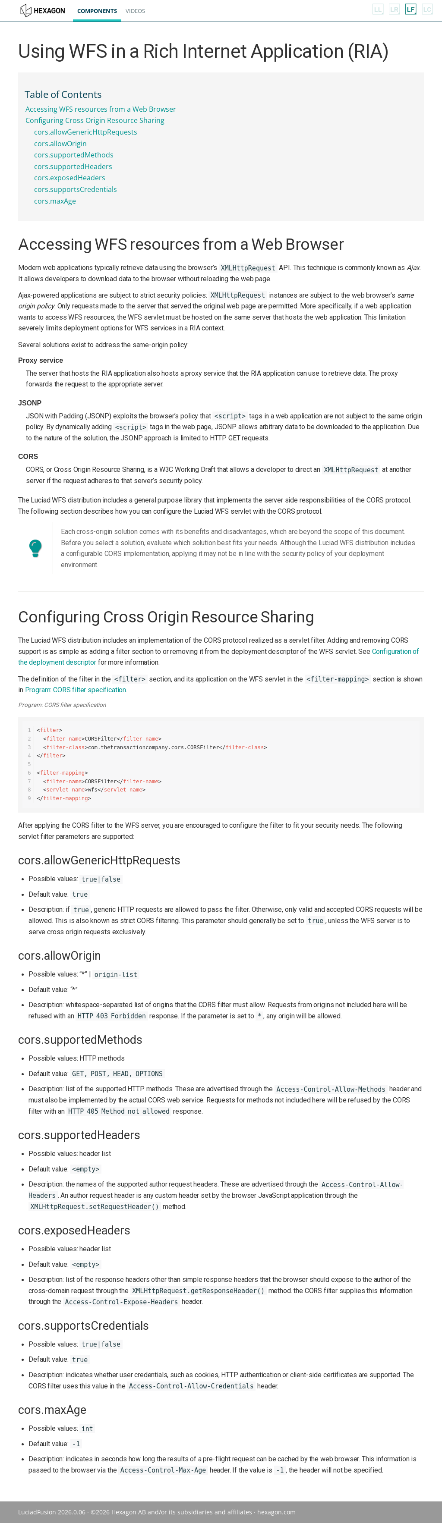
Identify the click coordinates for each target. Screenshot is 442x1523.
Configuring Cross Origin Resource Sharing (94, 120)
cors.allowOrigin (60, 143)
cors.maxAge (55, 201)
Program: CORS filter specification (75, 690)
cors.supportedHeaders (73, 166)
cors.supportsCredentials (75, 189)
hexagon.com (276, 1512)
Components (102, 11)
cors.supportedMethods (74, 155)
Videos (140, 11)
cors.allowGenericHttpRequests (85, 132)
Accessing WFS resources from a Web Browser (100, 109)
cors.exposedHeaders (69, 177)
